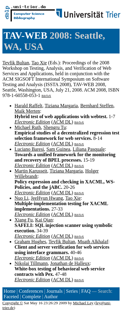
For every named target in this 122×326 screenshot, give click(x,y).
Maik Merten (27, 111)
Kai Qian (44, 219)
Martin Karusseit (31, 170)
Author (51, 296)
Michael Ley (83, 303)
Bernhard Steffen (96, 105)
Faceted (11, 296)
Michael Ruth (28, 127)
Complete (31, 296)
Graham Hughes (30, 241)
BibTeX (46, 96)
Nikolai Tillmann (31, 263)
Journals (54, 291)
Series (72, 291)
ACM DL (62, 121)
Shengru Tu (55, 127)
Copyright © (12, 303)
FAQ (86, 291)
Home (9, 291)
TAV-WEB (25, 35)
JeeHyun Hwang (47, 198)
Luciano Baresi (29, 149)
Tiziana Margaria (61, 105)
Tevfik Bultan (15, 62)
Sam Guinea (58, 149)
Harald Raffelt (28, 105)
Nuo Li (21, 198)
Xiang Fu (24, 219)
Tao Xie (39, 62)
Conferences (31, 291)
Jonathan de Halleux (70, 263)
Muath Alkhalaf (92, 241)
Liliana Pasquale (89, 149)
